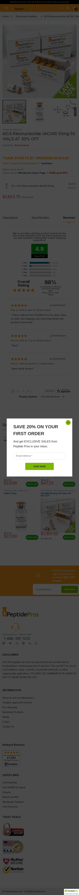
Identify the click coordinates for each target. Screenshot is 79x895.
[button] (71, 892)
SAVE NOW (39, 466)
